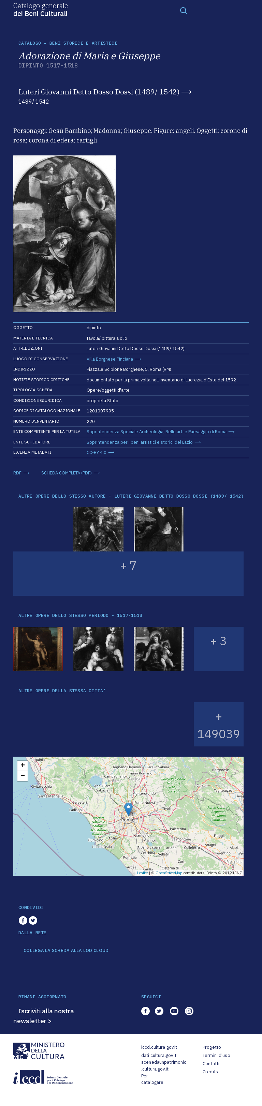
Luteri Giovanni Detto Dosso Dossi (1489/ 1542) (98, 91)
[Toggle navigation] (183, 10)
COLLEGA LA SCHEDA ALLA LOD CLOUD (66, 950)
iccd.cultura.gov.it (159, 1047)
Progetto (212, 1047)
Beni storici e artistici (83, 43)
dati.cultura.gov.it (158, 1055)
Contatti (211, 1063)
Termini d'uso (216, 1055)
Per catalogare (152, 1079)
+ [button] (22, 766)
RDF (17, 473)
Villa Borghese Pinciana (110, 359)
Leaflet (142, 872)
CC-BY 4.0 (96, 452)
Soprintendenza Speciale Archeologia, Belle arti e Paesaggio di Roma (157, 432)
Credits (210, 1072)
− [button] (22, 776)
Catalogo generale (40, 9)
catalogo (29, 43)
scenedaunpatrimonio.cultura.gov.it (164, 1065)
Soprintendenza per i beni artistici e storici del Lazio (140, 442)
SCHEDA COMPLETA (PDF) (66, 473)
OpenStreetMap (169, 872)
